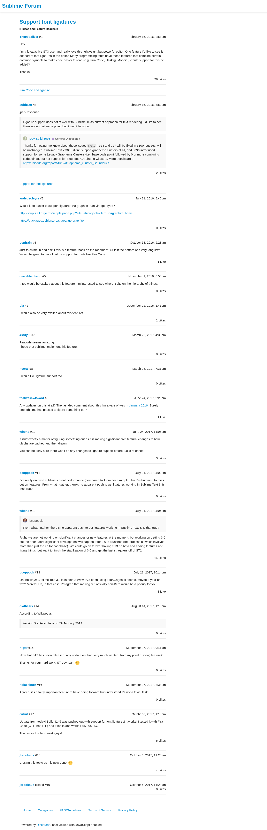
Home (27, 810)
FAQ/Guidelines (70, 810)
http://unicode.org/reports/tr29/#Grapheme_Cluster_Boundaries (66, 163)
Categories (45, 810)
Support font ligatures (48, 22)
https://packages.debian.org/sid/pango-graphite (52, 220)
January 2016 (138, 405)
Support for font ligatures (36, 183)
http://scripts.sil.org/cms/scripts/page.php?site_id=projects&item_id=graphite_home (76, 213)
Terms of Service (99, 810)
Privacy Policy (127, 810)
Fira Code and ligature (35, 90)
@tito (91, 145)
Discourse (43, 825)
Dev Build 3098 (39, 138)
